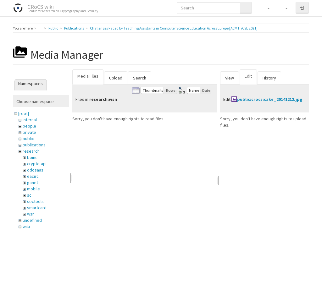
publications (34, 145)
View (229, 78)
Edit (248, 76)
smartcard (37, 207)
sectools (35, 201)
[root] (23, 113)
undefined (32, 220)
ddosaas (35, 170)
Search (139, 78)
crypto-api (37, 163)
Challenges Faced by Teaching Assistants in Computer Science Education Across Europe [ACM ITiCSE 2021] (174, 28)
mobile (33, 189)
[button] (266, 8)
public (28, 138)
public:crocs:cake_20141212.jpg (270, 99)
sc (29, 195)
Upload (115, 78)
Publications (74, 28)
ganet (32, 182)
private (29, 132)
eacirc (33, 176)
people (29, 126)
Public (53, 28)
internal (30, 120)
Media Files (87, 76)
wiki (26, 226)
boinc (32, 157)
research (31, 151)
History (269, 78)
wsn (31, 214)
